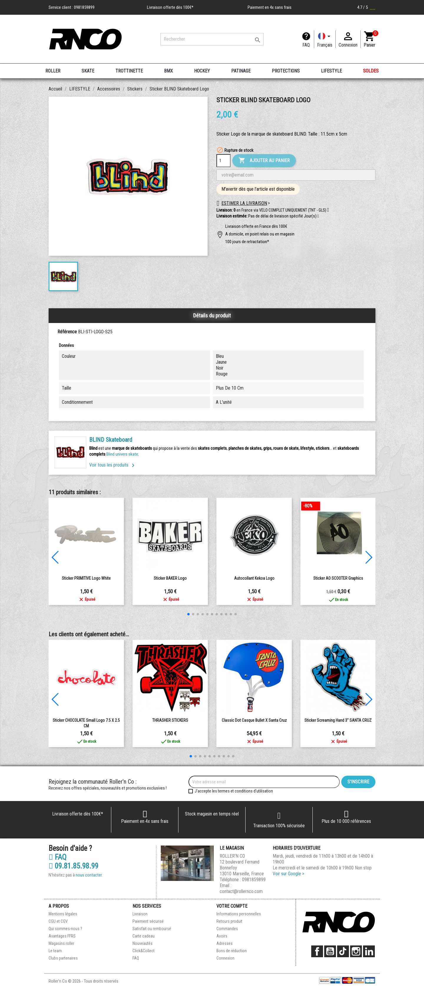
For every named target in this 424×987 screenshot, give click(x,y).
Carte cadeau (143, 936)
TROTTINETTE (129, 71)
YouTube (330, 951)
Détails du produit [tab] (212, 315)
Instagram (356, 951)
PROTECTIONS (286, 71)
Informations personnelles (238, 914)
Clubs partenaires (63, 958)
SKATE (88, 71)
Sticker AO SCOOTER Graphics (338, 578)
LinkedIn (369, 951)
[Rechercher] (212, 39)
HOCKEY (202, 71)
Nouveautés (142, 943)
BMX (168, 71)
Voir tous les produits (113, 465)
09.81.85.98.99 (73, 866)
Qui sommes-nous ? (65, 928)
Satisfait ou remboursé (151, 928)
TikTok (343, 951)
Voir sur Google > (288, 873)
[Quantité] (223, 160)
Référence (67, 332)
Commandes (227, 928)
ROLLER (52, 71)
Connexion (225, 958)
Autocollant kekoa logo (254, 578)
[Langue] (324, 39)
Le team (55, 950)
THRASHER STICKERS (170, 720)
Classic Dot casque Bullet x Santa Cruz (254, 720)
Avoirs (221, 936)
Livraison (140, 914)
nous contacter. (89, 875)
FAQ (306, 45)
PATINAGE (241, 71)
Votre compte (231, 906)
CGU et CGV (58, 921)
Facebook (317, 951)
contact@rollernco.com (241, 891)
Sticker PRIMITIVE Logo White (86, 578)
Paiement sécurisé (148, 921)
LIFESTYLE (331, 71)
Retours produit (229, 921)
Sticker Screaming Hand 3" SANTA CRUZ (338, 720)
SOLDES (371, 71)
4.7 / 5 (366, 7)
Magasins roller (61, 943)
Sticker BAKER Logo (170, 578)
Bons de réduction (231, 950)
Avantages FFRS (62, 936)
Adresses (224, 943)
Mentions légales (63, 914)
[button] (318, 216)
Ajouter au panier (264, 160)
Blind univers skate (122, 454)
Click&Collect (143, 950)
